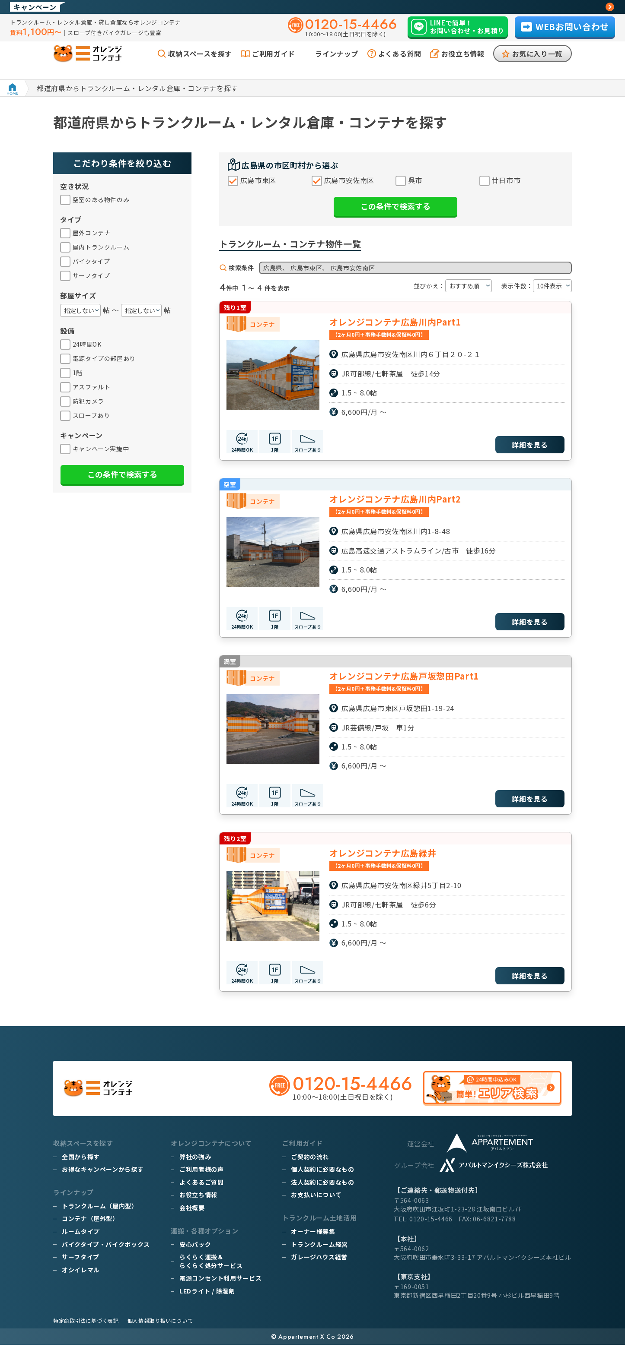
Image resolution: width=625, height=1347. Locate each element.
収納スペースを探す (200, 64)
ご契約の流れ (310, 1158)
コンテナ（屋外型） (90, 1221)
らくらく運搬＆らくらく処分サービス (210, 1263)
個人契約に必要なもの (322, 1171)
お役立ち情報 (463, 64)
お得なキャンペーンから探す (102, 1171)
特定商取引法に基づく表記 (86, 1322)
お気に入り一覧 (537, 64)
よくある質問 (399, 64)
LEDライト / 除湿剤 (207, 1293)
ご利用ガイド (273, 64)
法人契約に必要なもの (322, 1184)
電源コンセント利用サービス (220, 1280)
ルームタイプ (81, 1234)
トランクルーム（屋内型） (100, 1208)
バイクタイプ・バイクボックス (106, 1246)
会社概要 (192, 1210)
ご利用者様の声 (201, 1171)
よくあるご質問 (201, 1184)
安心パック (195, 1246)
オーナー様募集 (313, 1234)
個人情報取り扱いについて (160, 1322)
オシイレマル (81, 1272)
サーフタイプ (80, 1259)
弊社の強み (195, 1158)
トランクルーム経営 (319, 1246)
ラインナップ (336, 64)
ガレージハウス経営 (319, 1259)
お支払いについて (316, 1197)
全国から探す (81, 1158)
